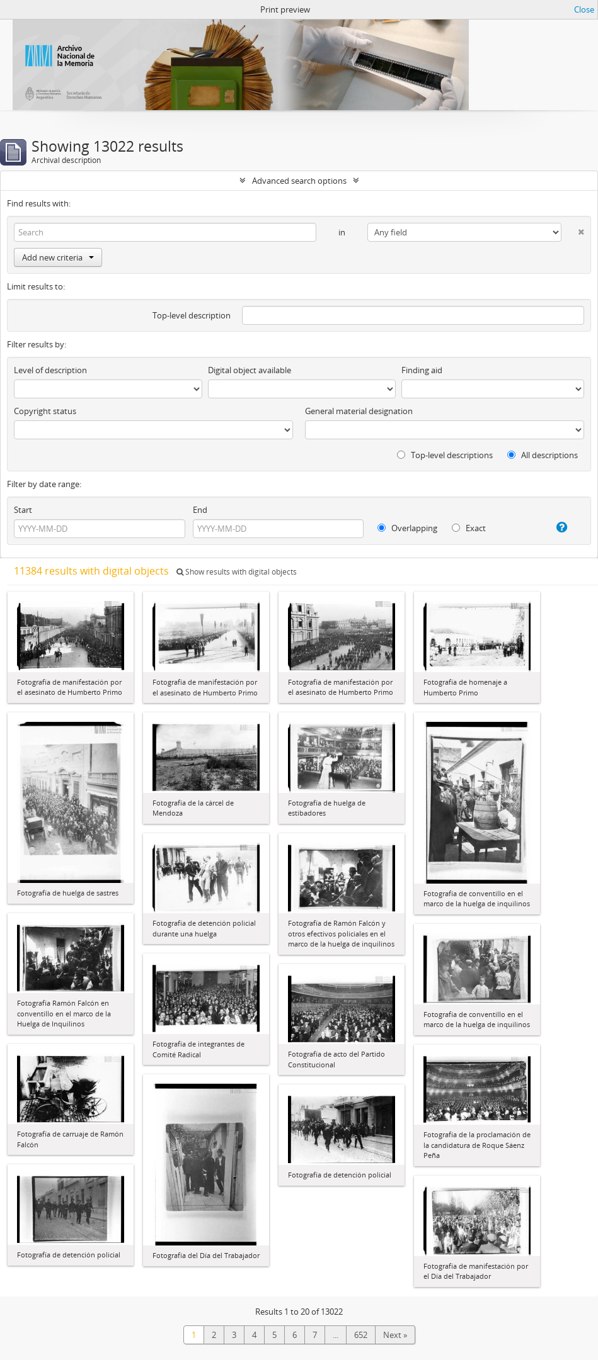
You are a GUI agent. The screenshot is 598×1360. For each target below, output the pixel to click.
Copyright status (45, 411)
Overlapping (407, 528)
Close (584, 9)
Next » (395, 1334)
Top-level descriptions (445, 455)
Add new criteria (58, 257)
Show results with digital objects (236, 571)
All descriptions (542, 455)
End (200, 509)
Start (23, 509)
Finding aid (421, 370)
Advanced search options (299, 180)
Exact (469, 528)
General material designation (359, 411)
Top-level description (191, 315)
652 (360, 1334)
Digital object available (249, 370)
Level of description (50, 370)
